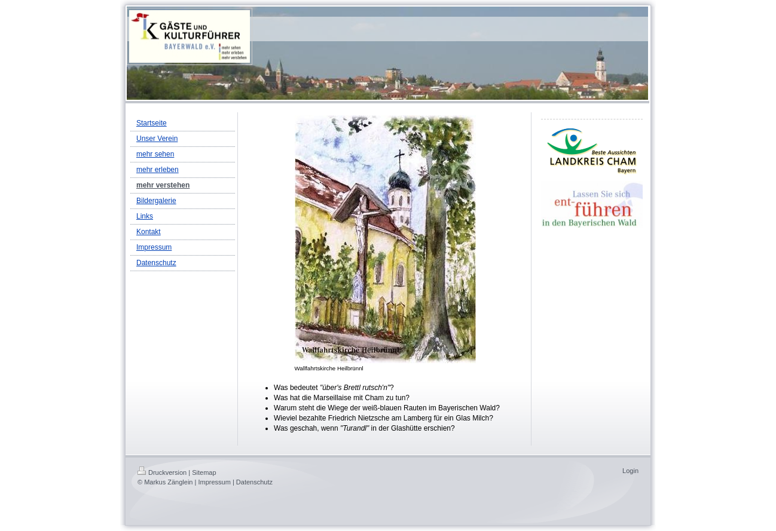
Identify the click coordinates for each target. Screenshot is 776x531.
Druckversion (162, 472)
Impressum (214, 482)
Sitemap (204, 472)
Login (630, 470)
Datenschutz (254, 482)
